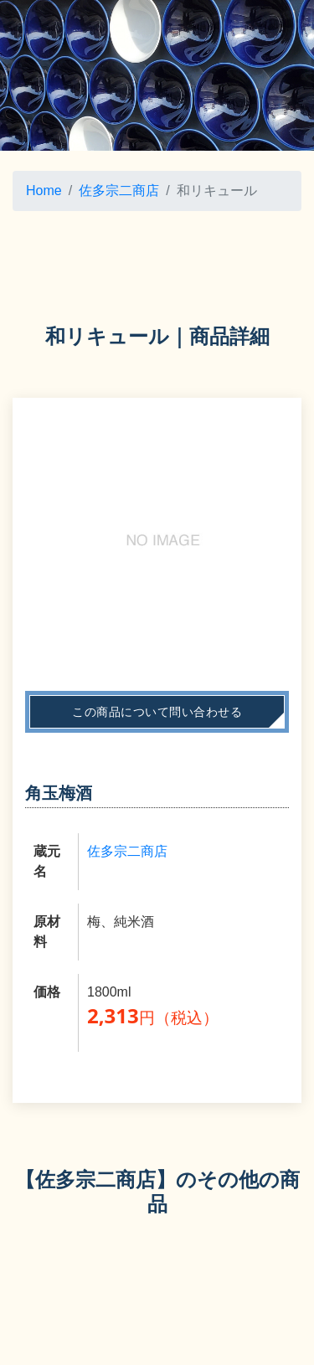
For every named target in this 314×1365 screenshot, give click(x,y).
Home (44, 190)
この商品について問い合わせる (157, 712)
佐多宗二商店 (119, 190)
